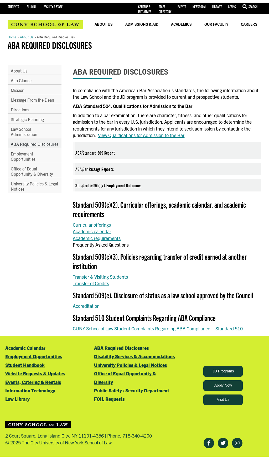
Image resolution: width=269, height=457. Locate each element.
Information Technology (30, 390)
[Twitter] (223, 443)
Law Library (17, 399)
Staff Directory (165, 9)
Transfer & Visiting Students (100, 277)
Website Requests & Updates (35, 373)
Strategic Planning (27, 119)
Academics (181, 24)
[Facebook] (209, 443)
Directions (20, 109)
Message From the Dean (32, 99)
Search (253, 6)
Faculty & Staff (53, 6)
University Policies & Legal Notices (29, 191)
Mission (17, 90)
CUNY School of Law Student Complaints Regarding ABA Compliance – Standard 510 (158, 328)
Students (13, 6)
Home (12, 37)
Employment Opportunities (23, 161)
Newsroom (199, 6)
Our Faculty (216, 24)
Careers (249, 24)
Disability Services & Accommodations (134, 356)
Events (182, 6)
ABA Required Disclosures (24, 146)
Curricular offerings (92, 225)
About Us (104, 24)
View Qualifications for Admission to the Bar (141, 135)
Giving (232, 6)
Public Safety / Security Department (131, 390)
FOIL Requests (109, 399)
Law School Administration (24, 131)
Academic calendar (92, 231)
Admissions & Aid (141, 24)
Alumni (31, 6)
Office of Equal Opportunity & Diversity (32, 176)
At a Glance (21, 80)
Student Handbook (25, 365)
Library (217, 6)
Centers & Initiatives (144, 9)
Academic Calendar (25, 348)
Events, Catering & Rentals (33, 382)
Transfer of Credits (91, 283)
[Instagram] (237, 443)
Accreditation (86, 306)
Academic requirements (97, 238)
